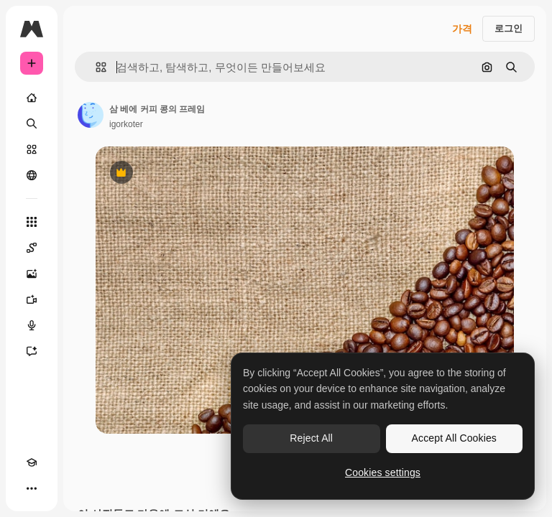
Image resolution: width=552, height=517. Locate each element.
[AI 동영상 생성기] (31, 299)
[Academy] (31, 462)
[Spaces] (31, 247)
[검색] (31, 123)
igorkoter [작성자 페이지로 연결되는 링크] (126, 124)
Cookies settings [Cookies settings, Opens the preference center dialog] (382, 472)
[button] (95, 67)
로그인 (508, 28)
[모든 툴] (31, 221)
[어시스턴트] (31, 351)
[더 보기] (31, 488)
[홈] (31, 97)
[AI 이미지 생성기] (31, 273)
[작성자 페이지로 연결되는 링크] (91, 115)
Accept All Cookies (454, 438)
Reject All (311, 438)
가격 (462, 28)
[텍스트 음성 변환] (31, 325)
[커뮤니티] (31, 175)
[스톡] (31, 149)
